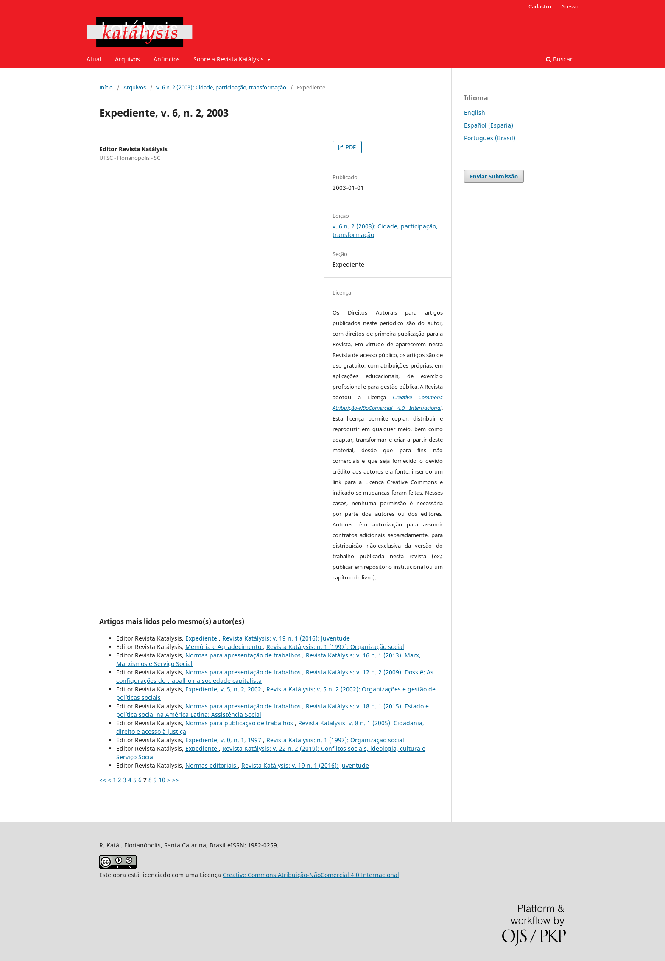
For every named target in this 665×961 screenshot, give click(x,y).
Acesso (569, 6)
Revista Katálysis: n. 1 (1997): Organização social (335, 647)
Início (106, 87)
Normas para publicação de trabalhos (240, 723)
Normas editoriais (211, 765)
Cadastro (539, 6)
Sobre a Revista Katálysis (229, 59)
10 (162, 780)
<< (102, 780)
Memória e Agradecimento (224, 647)
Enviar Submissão (494, 176)
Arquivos (127, 59)
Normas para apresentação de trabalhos (243, 655)
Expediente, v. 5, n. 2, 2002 (224, 689)
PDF (350, 147)
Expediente (202, 638)
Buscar (559, 59)
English (474, 113)
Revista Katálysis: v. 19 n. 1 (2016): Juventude (286, 638)
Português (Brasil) (489, 138)
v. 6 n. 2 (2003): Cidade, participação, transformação (221, 87)
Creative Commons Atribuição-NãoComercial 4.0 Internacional (311, 875)
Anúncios (167, 59)
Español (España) (488, 125)
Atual (94, 59)
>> (175, 780)
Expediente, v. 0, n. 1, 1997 (224, 740)
